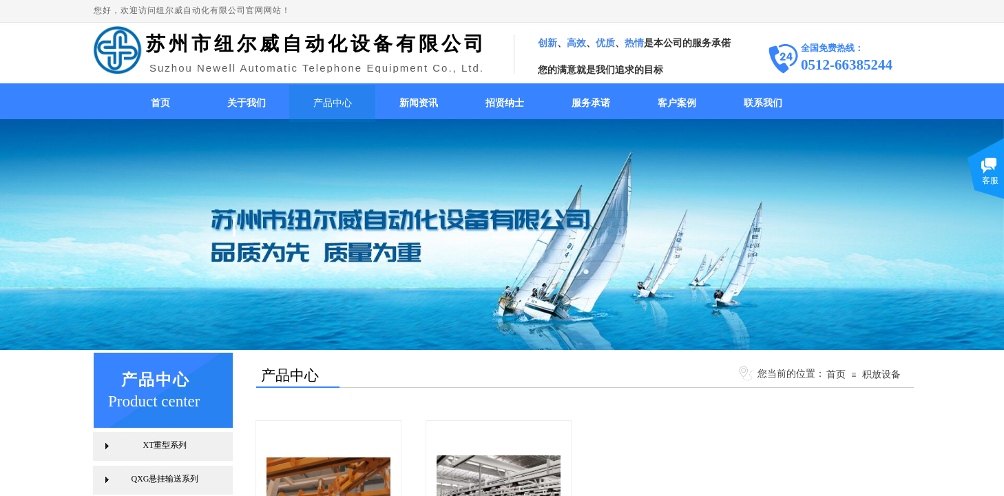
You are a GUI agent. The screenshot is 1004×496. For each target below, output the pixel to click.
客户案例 (677, 103)
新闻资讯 (418, 103)
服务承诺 (591, 103)
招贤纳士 (504, 103)
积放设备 (881, 374)
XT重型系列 (165, 445)
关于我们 (246, 103)
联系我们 (763, 103)
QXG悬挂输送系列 (165, 479)
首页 (160, 103)
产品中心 (332, 103)
